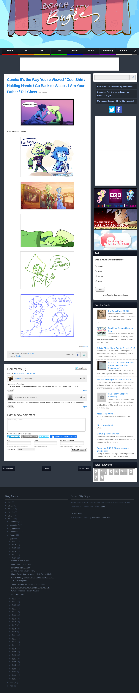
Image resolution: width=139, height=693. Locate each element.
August (12, 535)
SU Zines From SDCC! (118, 311)
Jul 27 (14, 555)
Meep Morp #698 (105, 425)
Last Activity (30, 373)
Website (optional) (67, 440)
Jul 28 (14, 551)
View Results (108, 295)
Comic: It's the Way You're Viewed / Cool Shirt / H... (30, 587)
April (11, 686)
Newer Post (8, 469)
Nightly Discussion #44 (20, 561)
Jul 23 (14, 605)
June (11, 683)
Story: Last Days (17, 594)
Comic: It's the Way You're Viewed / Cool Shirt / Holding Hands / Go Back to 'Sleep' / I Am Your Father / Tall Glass (46, 85)
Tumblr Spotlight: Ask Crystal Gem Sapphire (28, 584)
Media (91, 50)
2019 (9, 505)
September (14, 532)
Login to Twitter (44, 436)
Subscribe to (21, 449)
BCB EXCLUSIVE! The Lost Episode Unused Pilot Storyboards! (121, 365)
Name (9, 440)
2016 (9, 515)
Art (26, 50)
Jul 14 (14, 635)
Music (75, 50)
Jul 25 (14, 598)
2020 (9, 502)
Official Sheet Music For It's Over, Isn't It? (116, 348)
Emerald (85, 346)
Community (107, 50)
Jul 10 (14, 648)
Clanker (18, 379)
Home (10, 50)
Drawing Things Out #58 (108, 434)
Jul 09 (14, 652)
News (42, 50)
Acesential (95, 518)
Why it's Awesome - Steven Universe (25, 591)
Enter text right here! (46, 425)
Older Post (84, 469)
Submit (123, 50)
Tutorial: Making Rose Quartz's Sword (114, 379)
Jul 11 (14, 645)
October (13, 528)
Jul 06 (14, 662)
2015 (9, 519)
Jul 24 (14, 602)
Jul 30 (14, 545)
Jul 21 (14, 612)
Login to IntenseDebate (13, 436)
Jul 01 (14, 678)
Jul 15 (14, 632)
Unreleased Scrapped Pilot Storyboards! (115, 101)
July (11, 538)
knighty (102, 506)
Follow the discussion (84, 368)
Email (36, 440)
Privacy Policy (76, 514)
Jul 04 (14, 668)
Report (84, 390)
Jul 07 (14, 658)
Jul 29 (14, 548)
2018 (9, 509)
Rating (22, 373)
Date (16, 373)
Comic (18, 356)
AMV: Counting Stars (19, 581)
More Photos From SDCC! (21, 564)
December (14, 522)
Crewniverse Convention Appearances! (115, 87)
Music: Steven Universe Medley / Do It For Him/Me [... (31, 574)
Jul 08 (14, 655)
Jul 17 (14, 625)
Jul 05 (14, 665)
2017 (9, 512)
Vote (100, 289)
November (14, 525)
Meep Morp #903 (105, 414)
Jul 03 (14, 672)
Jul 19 (14, 618)
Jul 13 (14, 638)
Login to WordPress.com (29, 436)
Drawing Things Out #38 (20, 567)
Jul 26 (14, 558)
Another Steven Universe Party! (23, 571)
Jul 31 (14, 541)
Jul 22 (14, 608)
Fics (58, 50)
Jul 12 (14, 642)
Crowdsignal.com (121, 295)
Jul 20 (14, 615)
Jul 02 (14, 675)
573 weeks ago (27, 379)
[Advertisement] (69, 64)
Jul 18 (14, 622)
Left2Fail (106, 518)
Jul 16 (14, 628)
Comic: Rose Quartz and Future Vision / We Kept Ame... (32, 578)
